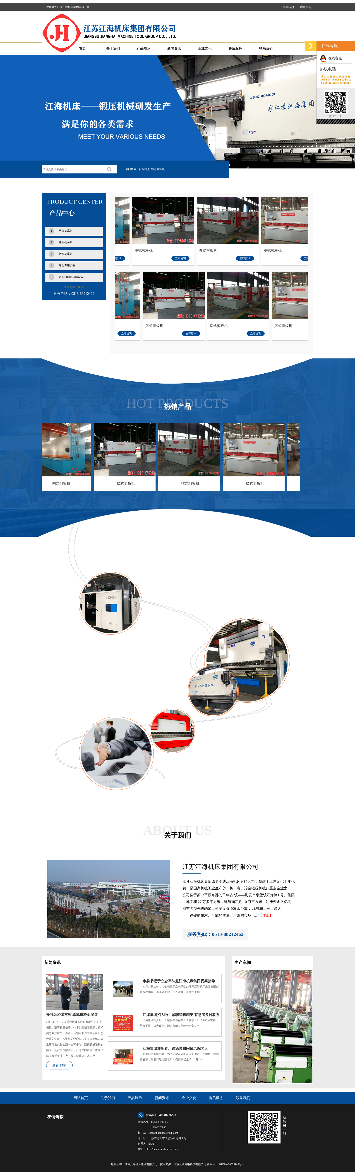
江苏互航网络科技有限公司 (190, 1164)
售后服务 (235, 48)
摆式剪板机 (174, 250)
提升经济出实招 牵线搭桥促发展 (72, 1014)
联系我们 (288, 7)
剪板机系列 (60, 231)
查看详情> (59, 1065)
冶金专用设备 (62, 265)
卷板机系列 (60, 242)
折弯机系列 (60, 254)
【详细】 (266, 915)
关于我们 (113, 48)
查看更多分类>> (74, 287)
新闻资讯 (174, 48)
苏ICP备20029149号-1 (231, 1164)
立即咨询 (146, 258)
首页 (82, 48)
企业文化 (204, 48)
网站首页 (80, 1098)
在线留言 (305, 7)
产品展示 (143, 48)
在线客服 (331, 58)
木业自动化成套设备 (66, 277)
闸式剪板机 (120, 326)
